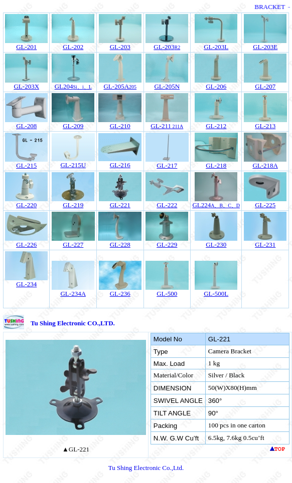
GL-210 (120, 126)
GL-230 (216, 244)
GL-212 (216, 126)
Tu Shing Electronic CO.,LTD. (73, 323)
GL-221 (120, 205)
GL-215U (73, 165)
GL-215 (26, 165)
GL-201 (26, 47)
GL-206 (216, 86)
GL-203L (216, 47)
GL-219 (73, 205)
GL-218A (265, 165)
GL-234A (73, 293)
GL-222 (167, 205)
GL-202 (73, 47)
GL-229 (167, 244)
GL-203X (26, 86)
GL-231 (265, 244)
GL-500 (167, 293)
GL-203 (120, 47)
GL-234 (26, 284)
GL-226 (26, 244)
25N (167, 86)
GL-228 (120, 244)
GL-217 (167, 165)
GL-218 (216, 165)
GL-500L (216, 293)
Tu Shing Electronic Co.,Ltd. (146, 467)
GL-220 (26, 205)
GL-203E (265, 47)
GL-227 (73, 244)
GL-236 (120, 293)
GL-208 (26, 126)
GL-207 (265, 86)
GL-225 (265, 205)
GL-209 (73, 126)
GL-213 (265, 126)
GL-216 (120, 165)
